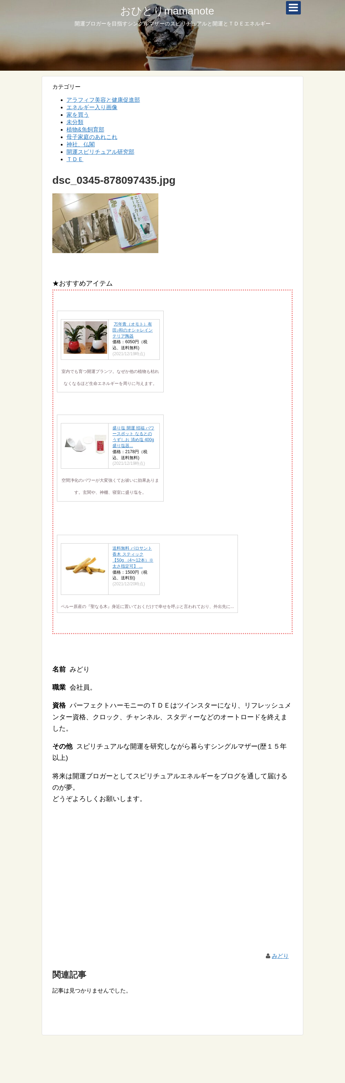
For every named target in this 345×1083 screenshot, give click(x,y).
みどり (280, 956)
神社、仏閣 (80, 144)
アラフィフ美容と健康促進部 (103, 100)
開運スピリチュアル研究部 (100, 152)
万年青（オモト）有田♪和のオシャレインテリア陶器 (132, 330)
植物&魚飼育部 (85, 130)
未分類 (74, 122)
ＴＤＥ (74, 159)
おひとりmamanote (167, 11)
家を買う (77, 115)
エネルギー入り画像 (91, 107)
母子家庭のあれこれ (91, 137)
